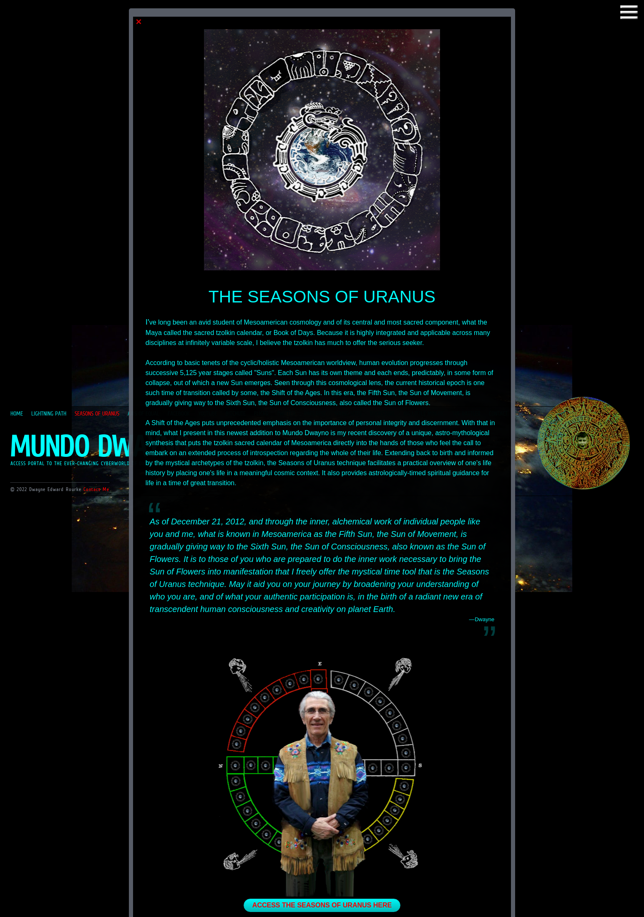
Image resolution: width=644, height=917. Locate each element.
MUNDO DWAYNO (99, 446)
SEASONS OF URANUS (97, 413)
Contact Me (96, 489)
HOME (16, 413)
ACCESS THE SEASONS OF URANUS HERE (322, 905)
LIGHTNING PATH (48, 413)
